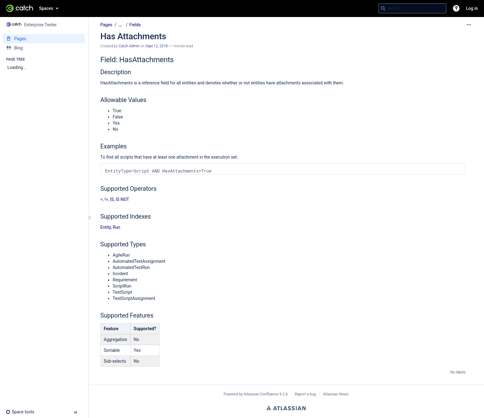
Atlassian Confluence (261, 394)
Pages (106, 24)
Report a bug (305, 394)
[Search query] (412, 8)
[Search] (383, 8)
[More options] (469, 24)
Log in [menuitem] (472, 8)
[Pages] (44, 38)
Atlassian (286, 408)
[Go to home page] (19, 8)
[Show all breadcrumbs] (120, 25)
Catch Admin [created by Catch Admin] (129, 46)
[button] (456, 8)
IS (112, 199)
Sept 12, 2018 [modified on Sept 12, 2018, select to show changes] (156, 46)
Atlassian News (335, 394)
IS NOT (122, 199)
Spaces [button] (46, 8)
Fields (135, 24)
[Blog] (44, 48)
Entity (105, 227)
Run (116, 227)
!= (106, 199)
